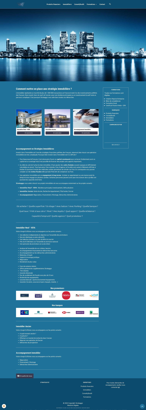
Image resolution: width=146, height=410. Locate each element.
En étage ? (51, 206)
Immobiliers (67, 4)
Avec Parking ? (75, 206)
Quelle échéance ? (87, 211)
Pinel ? (50, 211)
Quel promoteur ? (75, 216)
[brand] (21, 4)
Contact (102, 4)
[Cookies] (4, 406)
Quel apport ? (72, 211)
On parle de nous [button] (24, 376)
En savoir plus (29, 133)
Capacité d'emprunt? (41, 216)
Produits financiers (53, 4)
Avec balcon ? (62, 206)
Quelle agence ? (59, 216)
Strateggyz (79, 403)
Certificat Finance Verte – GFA (116, 105)
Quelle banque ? (90, 206)
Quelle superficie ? (37, 206)
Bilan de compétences (113, 101)
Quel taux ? (24, 211)
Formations (110, 120)
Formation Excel (111, 103)
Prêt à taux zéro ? (38, 211)
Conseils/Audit (87, 393)
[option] (23, 295)
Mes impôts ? (59, 211)
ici (119, 387)
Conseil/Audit (79, 4)
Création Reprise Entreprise (115, 99)
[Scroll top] (142, 406)
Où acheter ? (22, 206)
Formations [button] (91, 4)
